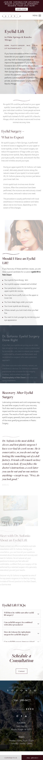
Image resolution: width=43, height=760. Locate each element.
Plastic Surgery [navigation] (18, 45)
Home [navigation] (7, 45)
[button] (40, 16)
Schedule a (21, 658)
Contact (21, 671)
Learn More (21, 9)
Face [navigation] (29, 45)
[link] (21, 700)
